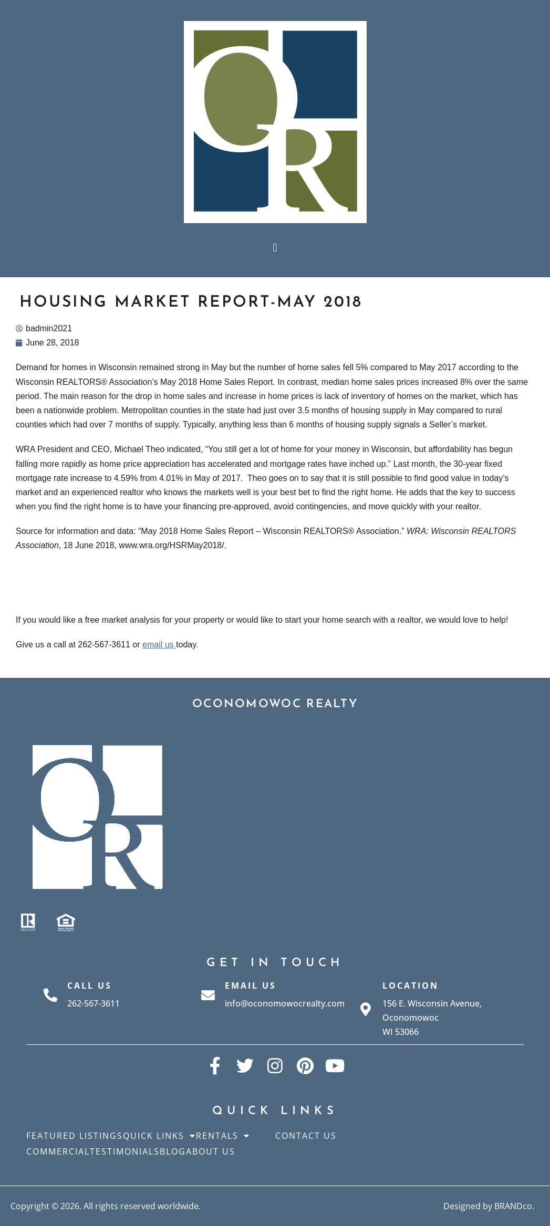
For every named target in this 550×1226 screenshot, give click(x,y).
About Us (210, 1151)
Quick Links (159, 1136)
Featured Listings (74, 1135)
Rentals (223, 1136)
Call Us (89, 985)
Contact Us (306, 1135)
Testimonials (125, 1151)
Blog (173, 1151)
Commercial (58, 1151)
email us (159, 644)
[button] (275, 247)
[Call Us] (50, 995)
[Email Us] (208, 995)
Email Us (250, 985)
